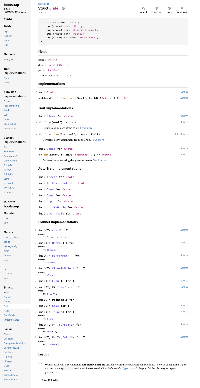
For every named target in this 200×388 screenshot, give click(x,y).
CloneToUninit (63, 268)
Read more (86, 128)
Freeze (52, 177)
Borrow (57, 243)
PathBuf (78, 33)
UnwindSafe (55, 213)
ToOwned (58, 312)
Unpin (51, 201)
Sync (50, 195)
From (55, 281)
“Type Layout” (129, 368)
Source (42, 12)
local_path (69, 98)
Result (106, 154)
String (78, 26)
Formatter (80, 154)
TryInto (63, 337)
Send (50, 189)
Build (105, 98)
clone (48, 122)
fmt (46, 154)
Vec (82, 37)
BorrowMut (60, 255)
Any (54, 230)
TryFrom (63, 324)
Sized (64, 237)
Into (60, 287)
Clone (51, 116)
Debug (51, 149)
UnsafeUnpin (56, 207)
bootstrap (44, 3)
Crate (51, 92)
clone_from (51, 134)
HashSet (78, 29)
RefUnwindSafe (58, 183)
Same (55, 306)
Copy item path (63, 8)
